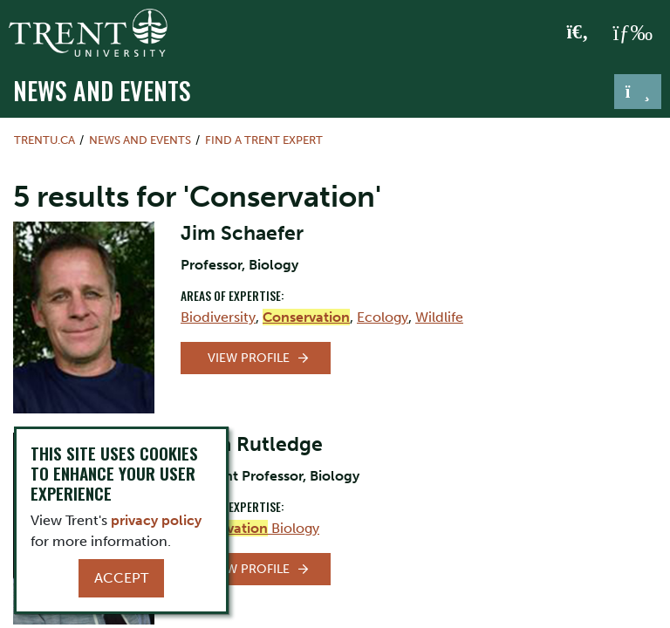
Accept (121, 578)
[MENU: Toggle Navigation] (632, 33)
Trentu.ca (44, 140)
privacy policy (156, 520)
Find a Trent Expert (264, 140)
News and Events (102, 90)
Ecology (382, 317)
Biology (250, 528)
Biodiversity (218, 317)
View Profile (249, 358)
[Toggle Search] (578, 33)
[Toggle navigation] (637, 91)
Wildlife (439, 317)
